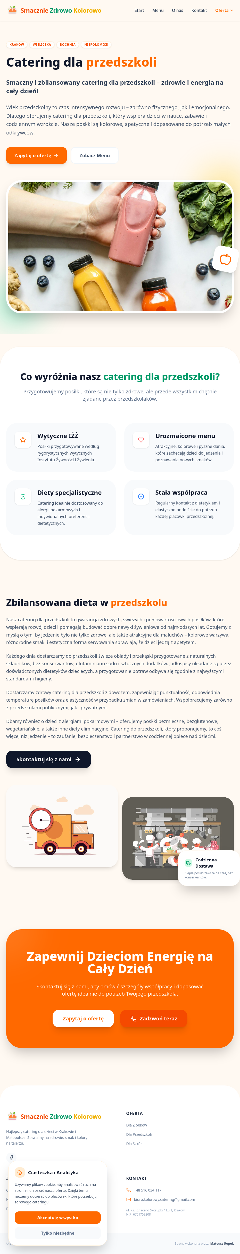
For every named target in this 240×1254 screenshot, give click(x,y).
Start (139, 10)
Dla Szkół (134, 1143)
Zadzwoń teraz (153, 1018)
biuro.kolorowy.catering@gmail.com (164, 1199)
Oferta (224, 10)
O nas (177, 10)
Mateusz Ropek (222, 1243)
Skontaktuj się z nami (48, 759)
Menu (158, 10)
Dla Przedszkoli (139, 1134)
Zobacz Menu (95, 155)
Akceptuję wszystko (57, 1217)
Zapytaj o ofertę (36, 155)
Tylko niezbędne (58, 1233)
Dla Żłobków (136, 1125)
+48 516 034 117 (148, 1190)
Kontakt (199, 10)
